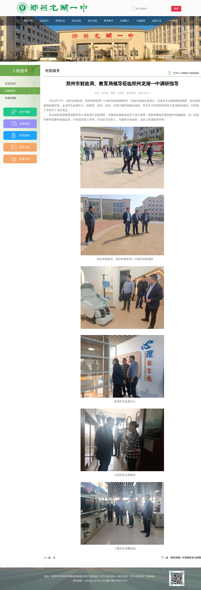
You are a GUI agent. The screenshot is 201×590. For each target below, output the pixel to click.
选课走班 (24, 158)
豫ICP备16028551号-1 (117, 580)
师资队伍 (60, 20)
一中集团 (173, 20)
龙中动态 (92, 20)
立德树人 (124, 20)
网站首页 (28, 20)
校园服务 (194, 73)
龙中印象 (24, 111)
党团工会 (156, 20)
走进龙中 (44, 20)
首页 (175, 73)
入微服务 (140, 20)
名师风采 (24, 123)
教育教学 (108, 20)
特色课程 (24, 135)
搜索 (176, 8)
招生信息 (76, 20)
